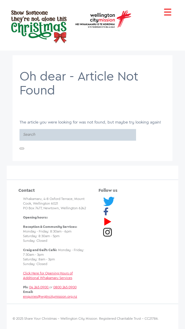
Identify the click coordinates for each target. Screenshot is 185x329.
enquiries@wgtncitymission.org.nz (50, 296)
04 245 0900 (39, 287)
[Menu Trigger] (168, 12)
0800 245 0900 (65, 287)
